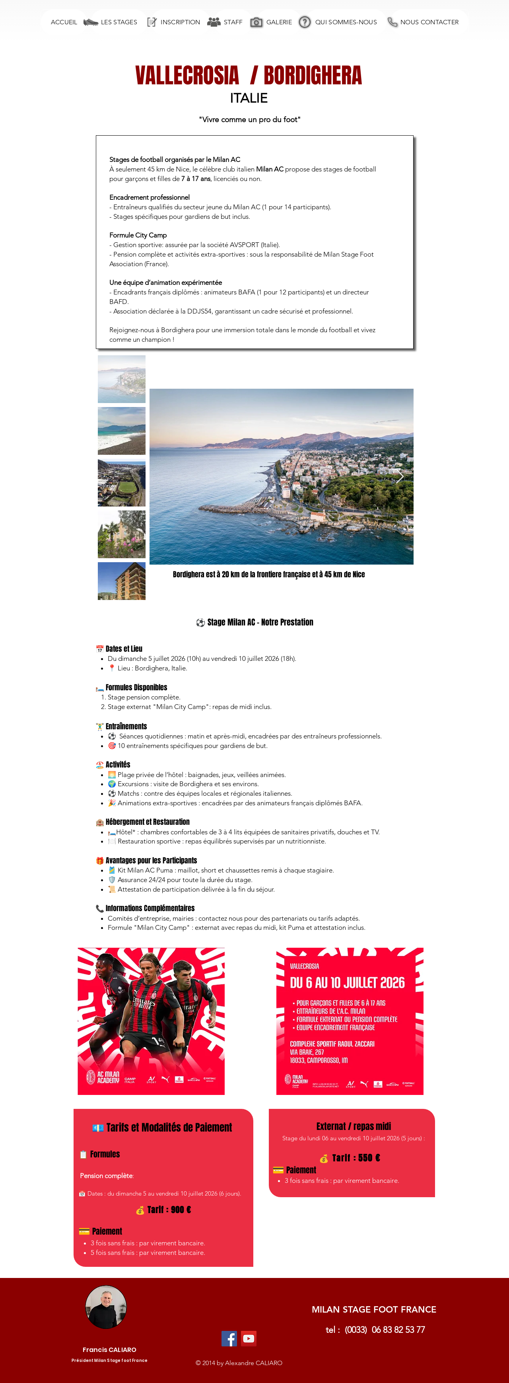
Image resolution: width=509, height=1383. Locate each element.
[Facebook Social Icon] (229, 1338)
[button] (119, 22)
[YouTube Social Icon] (248, 1338)
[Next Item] (399, 477)
